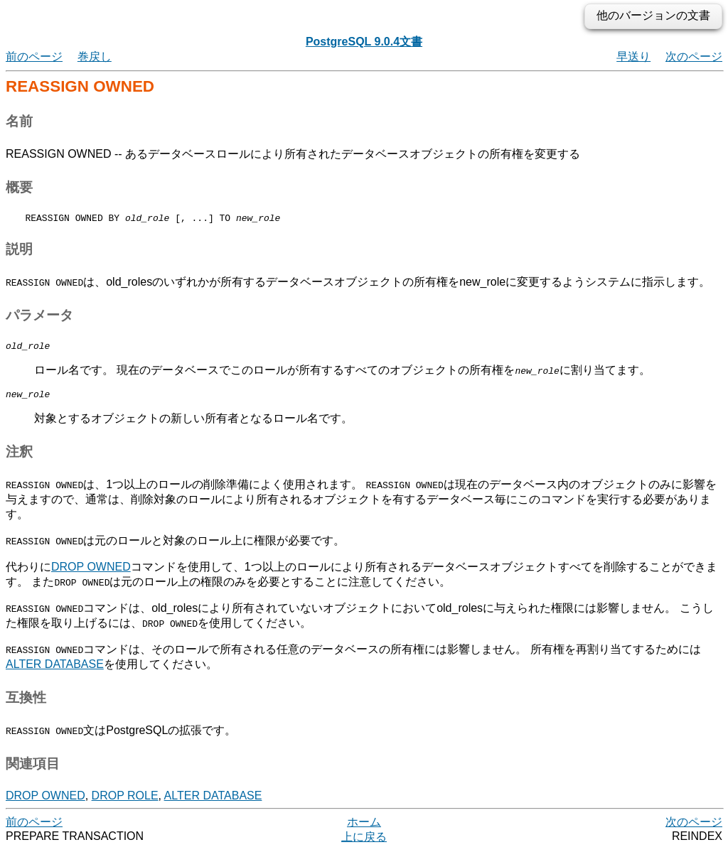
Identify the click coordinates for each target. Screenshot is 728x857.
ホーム (364, 828)
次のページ (693, 56)
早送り (633, 56)
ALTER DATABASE (55, 670)
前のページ (34, 56)
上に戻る (364, 843)
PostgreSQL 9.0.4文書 (364, 42)
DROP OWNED (91, 573)
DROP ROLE (125, 802)
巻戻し (94, 56)
